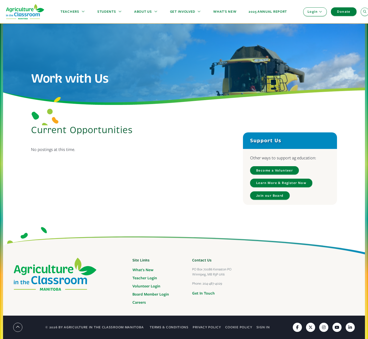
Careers (139, 302)
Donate (343, 11)
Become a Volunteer (274, 170)
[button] (72, 11)
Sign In (263, 327)
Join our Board (270, 195)
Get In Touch (203, 293)
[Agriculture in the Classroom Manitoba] (55, 274)
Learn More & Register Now (281, 182)
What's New (143, 270)
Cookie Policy (238, 327)
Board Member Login (150, 294)
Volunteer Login (146, 286)
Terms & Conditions (169, 327)
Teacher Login (144, 278)
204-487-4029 (212, 283)
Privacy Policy (207, 327)
